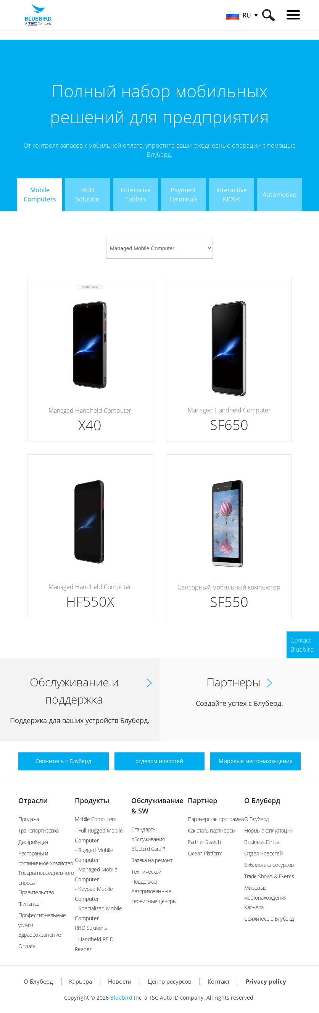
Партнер (202, 800)
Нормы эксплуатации (268, 830)
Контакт (219, 981)
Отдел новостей (263, 853)
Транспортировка (38, 830)
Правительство (36, 892)
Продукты (92, 800)
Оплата (26, 946)
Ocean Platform (205, 853)
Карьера (254, 907)
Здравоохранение (39, 934)
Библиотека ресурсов (269, 864)
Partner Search (204, 842)
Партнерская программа (216, 819)
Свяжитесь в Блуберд (269, 918)
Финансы (29, 903)
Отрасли (33, 800)
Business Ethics (261, 842)
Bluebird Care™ (148, 848)
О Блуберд (262, 800)
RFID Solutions (91, 927)
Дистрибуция (33, 842)
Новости (120, 981)
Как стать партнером (211, 830)
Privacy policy (266, 981)
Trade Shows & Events (269, 876)
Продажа (28, 819)
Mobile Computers (95, 819)
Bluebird (121, 997)
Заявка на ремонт (151, 860)
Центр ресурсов (170, 981)
